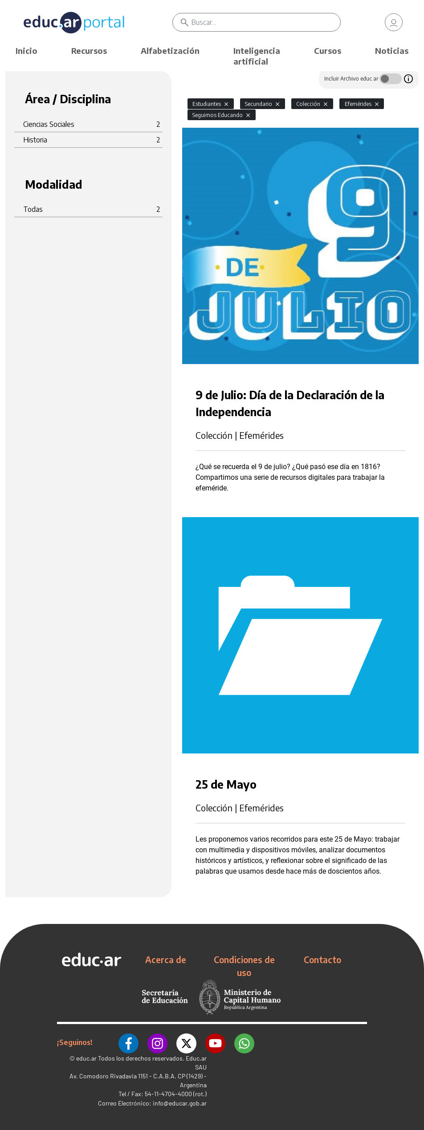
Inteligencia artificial (256, 55)
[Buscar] (266, 22)
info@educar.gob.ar (180, 1103)
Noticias (391, 50)
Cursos (327, 50)
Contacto (322, 959)
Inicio (26, 50)
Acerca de (165, 959)
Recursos (89, 50)
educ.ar (86, 1058)
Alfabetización (170, 50)
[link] (394, 22)
